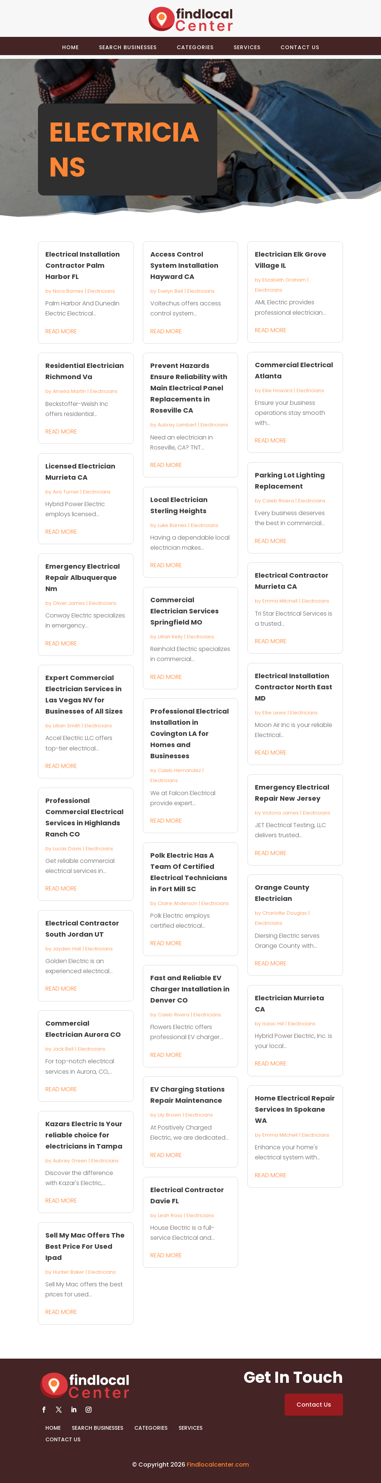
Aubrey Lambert (177, 424)
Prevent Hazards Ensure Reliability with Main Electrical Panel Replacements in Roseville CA (188, 388)
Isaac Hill (273, 1023)
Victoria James (280, 812)
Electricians (101, 291)
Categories (195, 47)
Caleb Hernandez (179, 770)
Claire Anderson (177, 903)
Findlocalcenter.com (218, 1464)
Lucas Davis (67, 848)
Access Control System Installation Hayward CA (184, 265)
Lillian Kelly (170, 636)
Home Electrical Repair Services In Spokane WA (295, 1109)
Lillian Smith (66, 725)
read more (61, 331)
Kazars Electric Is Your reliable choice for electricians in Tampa (83, 1135)
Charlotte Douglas (284, 913)
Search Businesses (128, 47)
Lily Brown (169, 1114)
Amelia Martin (69, 391)
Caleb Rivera (173, 1014)
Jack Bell (63, 1048)
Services (247, 47)
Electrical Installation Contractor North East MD (293, 687)
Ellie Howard (277, 390)
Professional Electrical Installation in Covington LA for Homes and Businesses (189, 733)
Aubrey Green (70, 1160)
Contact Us (300, 47)
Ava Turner (66, 491)
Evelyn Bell (170, 291)
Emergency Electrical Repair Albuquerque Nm (82, 577)
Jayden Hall (67, 948)
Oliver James (69, 603)
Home (70, 47)
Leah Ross (170, 1215)
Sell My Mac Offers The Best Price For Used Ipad (85, 1246)
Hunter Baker (68, 1272)
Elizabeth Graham (284, 279)
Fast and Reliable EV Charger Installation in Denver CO (190, 989)
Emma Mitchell (280, 600)
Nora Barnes (68, 291)
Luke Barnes (172, 525)
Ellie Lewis (274, 712)
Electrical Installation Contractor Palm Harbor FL (82, 265)
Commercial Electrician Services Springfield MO (184, 611)
